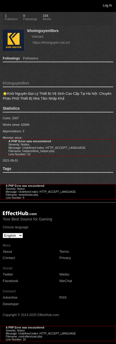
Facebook (10, 281)
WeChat (65, 281)
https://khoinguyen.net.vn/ (51, 43)
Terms (64, 252)
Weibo (64, 274)
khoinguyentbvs (43, 30)
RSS (63, 297)
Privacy (65, 258)
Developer (11, 304)
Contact (9, 258)
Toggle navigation (6, 5)
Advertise (10, 297)
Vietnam (38, 37)
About (7, 252)
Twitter (8, 274)
